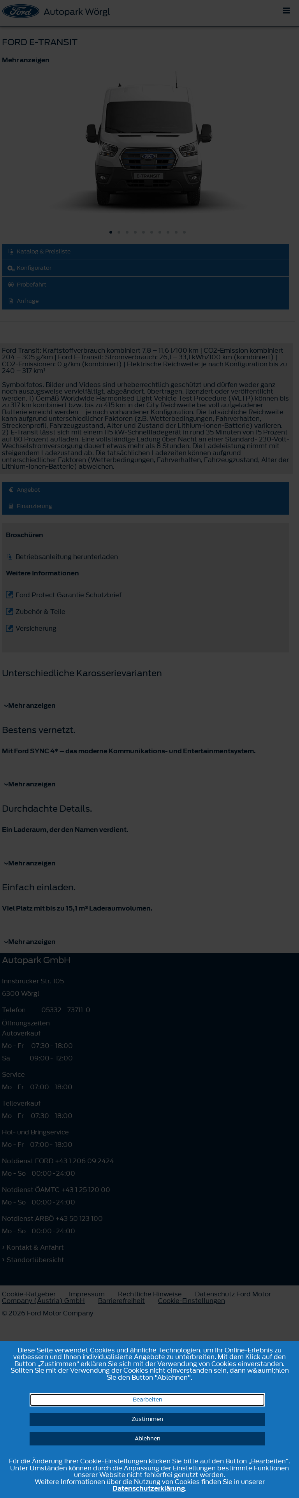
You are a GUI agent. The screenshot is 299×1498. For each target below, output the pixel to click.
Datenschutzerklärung (149, 1488)
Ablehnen (147, 1439)
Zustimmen (147, 1419)
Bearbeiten (147, 1400)
